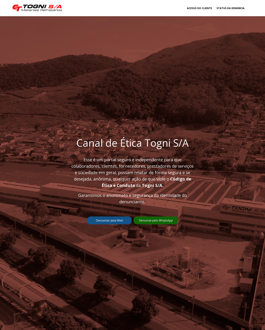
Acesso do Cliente (199, 8)
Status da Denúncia (231, 8)
